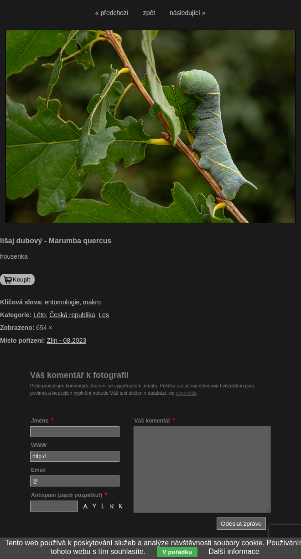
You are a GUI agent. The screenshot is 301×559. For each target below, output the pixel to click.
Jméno (40, 421)
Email (38, 470)
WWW (39, 445)
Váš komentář (153, 421)
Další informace (234, 551)
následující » (188, 12)
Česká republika (72, 315)
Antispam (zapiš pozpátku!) (66, 495)
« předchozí (112, 12)
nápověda (186, 393)
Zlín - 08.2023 (66, 340)
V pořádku (177, 552)
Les (104, 315)
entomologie (62, 302)
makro (92, 302)
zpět (149, 12)
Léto (39, 315)
